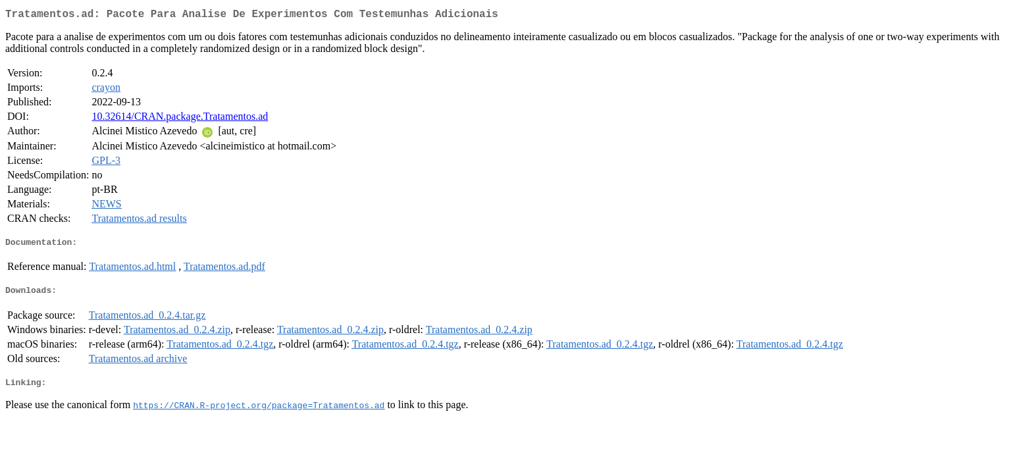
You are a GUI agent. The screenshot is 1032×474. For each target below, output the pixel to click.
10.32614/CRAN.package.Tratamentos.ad (179, 118)
